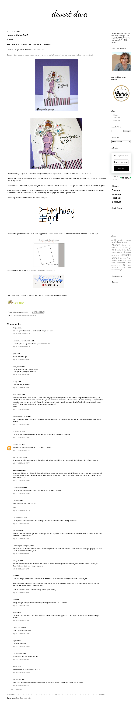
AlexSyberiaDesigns (119, 242)
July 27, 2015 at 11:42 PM (21, 511)
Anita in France (18, 457)
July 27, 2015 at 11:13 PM (21, 493)
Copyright (116, 120)
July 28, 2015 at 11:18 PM (21, 646)
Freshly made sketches (56, 234)
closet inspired (127, 260)
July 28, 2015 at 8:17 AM (21, 605)
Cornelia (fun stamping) (21, 546)
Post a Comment (16, 690)
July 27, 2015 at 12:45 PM (21, 347)
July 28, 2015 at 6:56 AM (21, 554)
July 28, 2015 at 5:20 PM (21, 634)
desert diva (70, 13)
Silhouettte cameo (30, 315)
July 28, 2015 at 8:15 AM (21, 593)
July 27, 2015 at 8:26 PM (21, 424)
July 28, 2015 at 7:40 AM (21, 569)
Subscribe (121, 168)
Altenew (115, 245)
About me (116, 118)
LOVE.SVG (115, 255)
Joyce (15, 641)
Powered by (121, 177)
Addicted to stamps (47, 270)
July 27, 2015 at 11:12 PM (21, 480)
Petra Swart (17, 395)
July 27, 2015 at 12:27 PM (21, 334)
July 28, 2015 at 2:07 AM (21, 524)
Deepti (15, 666)
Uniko (119, 260)
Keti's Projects (18, 518)
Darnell (15, 613)
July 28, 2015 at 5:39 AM (21, 539)
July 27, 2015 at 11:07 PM (21, 463)
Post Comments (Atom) (24, 698)
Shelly (15, 382)
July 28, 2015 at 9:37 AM (21, 621)
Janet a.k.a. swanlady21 (21, 341)
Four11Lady (17, 444)
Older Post (101, 694)
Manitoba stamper (36, 50)
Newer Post (11, 694)
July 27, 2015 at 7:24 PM (21, 409)
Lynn (14, 354)
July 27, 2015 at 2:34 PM (21, 360)
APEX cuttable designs (121, 240)
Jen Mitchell (17, 679)
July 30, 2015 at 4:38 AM (21, 685)
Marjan (15, 328)
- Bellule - (16, 500)
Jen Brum (16, 531)
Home (57, 694)
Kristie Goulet (18, 628)
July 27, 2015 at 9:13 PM (21, 437)
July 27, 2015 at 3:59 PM (21, 375)
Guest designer (124, 252)
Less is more (86, 173)
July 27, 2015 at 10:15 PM (21, 450)
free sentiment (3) (18, 315)
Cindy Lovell (17, 367)
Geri (14, 576)
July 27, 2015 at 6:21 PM (21, 388)
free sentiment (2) (121, 264)
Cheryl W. (16, 561)
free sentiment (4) (121, 268)
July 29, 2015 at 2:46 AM (21, 659)
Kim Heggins (17, 653)
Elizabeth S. (17, 431)
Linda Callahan (18, 487)
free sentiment (118, 263)
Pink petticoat (55, 173)
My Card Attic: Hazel (20, 416)
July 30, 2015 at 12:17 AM (21, 672)
